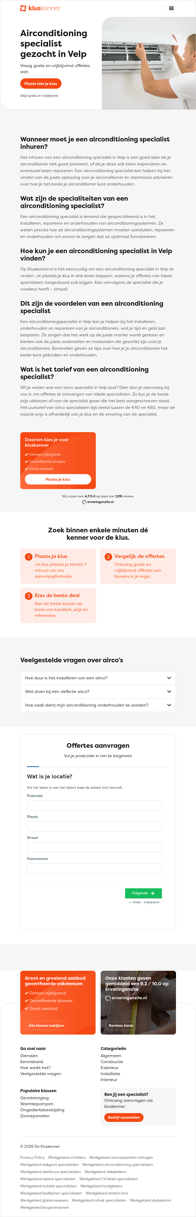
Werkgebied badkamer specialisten (51, 1193)
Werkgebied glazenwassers (44, 1200)
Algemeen (111, 1056)
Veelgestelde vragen (40, 1073)
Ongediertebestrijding (42, 1110)
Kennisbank (31, 1062)
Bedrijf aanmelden (124, 1117)
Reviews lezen (121, 1025)
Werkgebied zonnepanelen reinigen (121, 1157)
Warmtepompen (36, 1104)
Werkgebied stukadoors (150, 1200)
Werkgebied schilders (67, 1157)
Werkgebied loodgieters (101, 1185)
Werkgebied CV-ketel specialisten (108, 1178)
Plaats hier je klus (40, 83)
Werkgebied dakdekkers (105, 1171)
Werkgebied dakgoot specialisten (49, 1164)
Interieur (109, 1079)
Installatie (110, 1073)
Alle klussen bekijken (46, 1025)
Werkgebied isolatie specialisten (48, 1185)
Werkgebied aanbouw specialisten (50, 1171)
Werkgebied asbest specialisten (48, 1178)
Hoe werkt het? (35, 1067)
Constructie (112, 1062)
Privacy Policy (32, 1157)
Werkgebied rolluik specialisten (99, 1200)
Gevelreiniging (34, 1098)
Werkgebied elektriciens (107, 1193)
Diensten (29, 1056)
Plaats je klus (58, 479)
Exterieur (109, 1067)
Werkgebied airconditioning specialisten (117, 1164)
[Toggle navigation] (171, 8)
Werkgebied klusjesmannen (44, 1207)
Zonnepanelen (35, 1116)
